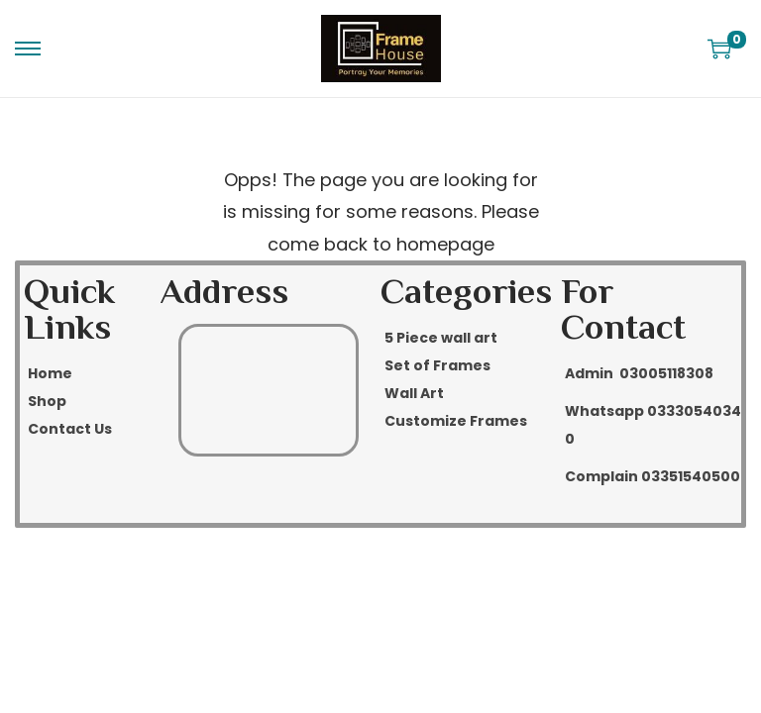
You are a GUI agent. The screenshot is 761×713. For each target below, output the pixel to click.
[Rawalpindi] (268, 390)
